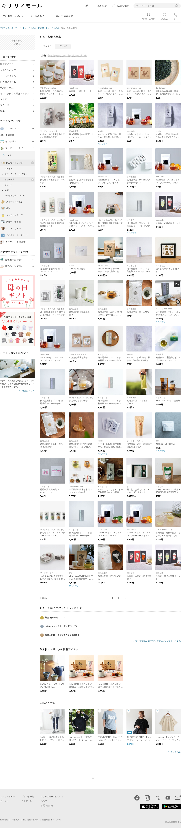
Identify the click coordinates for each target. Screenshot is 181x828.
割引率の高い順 (79, 55)
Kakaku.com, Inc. (173, 822)
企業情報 (4, 820)
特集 (2, 111)
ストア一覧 (27, 801)
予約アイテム (7, 87)
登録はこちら (28, 391)
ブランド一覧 (28, 796)
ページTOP (93, 778)
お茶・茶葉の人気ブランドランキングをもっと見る (157, 641)
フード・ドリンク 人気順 (25, 28)
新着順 (51, 55)
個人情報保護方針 (30, 820)
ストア (3, 99)
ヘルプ (44, 801)
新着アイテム (7, 64)
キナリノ (4, 801)
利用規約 (15, 820)
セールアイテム (8, 76)
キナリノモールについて (52, 796)
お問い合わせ (47, 805)
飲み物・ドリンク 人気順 (49, 28)
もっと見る (176, 752)
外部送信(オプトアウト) (52, 820)
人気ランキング (8, 70)
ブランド (4, 105)
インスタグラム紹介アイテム (14, 93)
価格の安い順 (63, 55)
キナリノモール (6, 28)
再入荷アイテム (8, 82)
